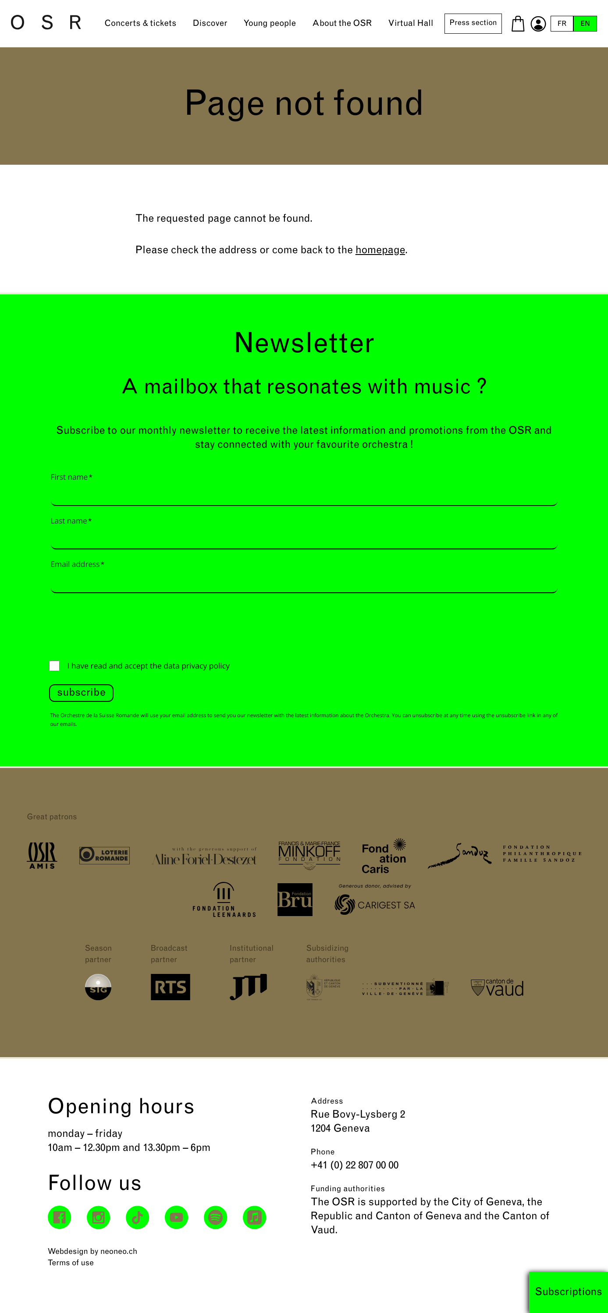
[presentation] (115, 625)
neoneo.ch (119, 1252)
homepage (380, 250)
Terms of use (71, 1263)
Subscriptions (568, 1292)
